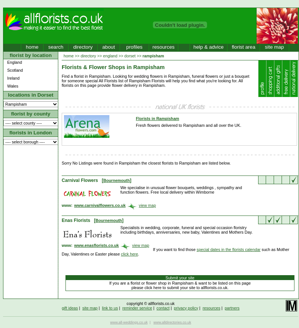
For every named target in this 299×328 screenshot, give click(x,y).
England (14, 62)
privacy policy (186, 308)
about (108, 47)
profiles (134, 47)
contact (163, 308)
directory (82, 47)
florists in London (30, 133)
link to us (110, 308)
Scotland (15, 70)
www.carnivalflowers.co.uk (100, 205)
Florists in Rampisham (157, 118)
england (110, 56)
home (32, 47)
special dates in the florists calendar (229, 249)
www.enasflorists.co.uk (96, 245)
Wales (12, 86)
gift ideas (70, 308)
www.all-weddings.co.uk (129, 322)
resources (164, 47)
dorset (130, 56)
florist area (243, 47)
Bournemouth (116, 180)
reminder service (137, 308)
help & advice (208, 47)
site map (274, 47)
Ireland (13, 78)
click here (129, 254)
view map (147, 205)
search (55, 47)
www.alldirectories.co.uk (172, 322)
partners (232, 308)
